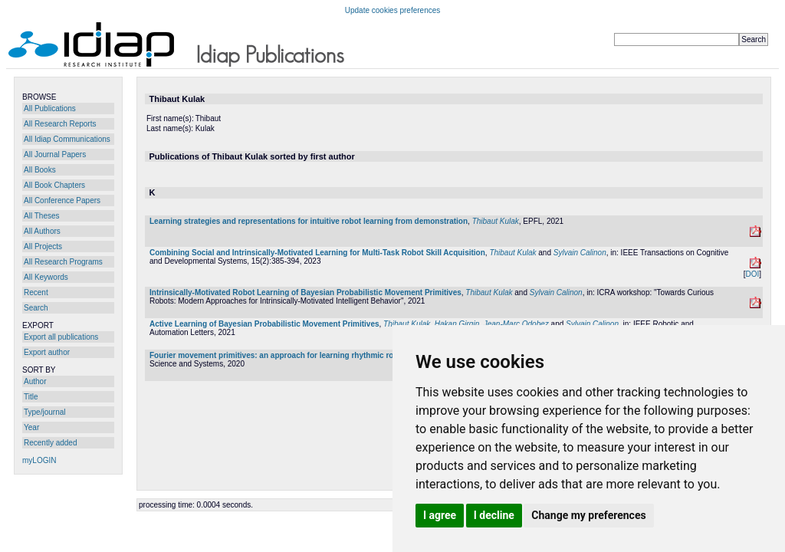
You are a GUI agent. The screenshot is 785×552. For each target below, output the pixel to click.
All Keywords (46, 277)
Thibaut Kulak (495, 221)
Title (31, 397)
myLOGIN (39, 460)
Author (35, 381)
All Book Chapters (54, 185)
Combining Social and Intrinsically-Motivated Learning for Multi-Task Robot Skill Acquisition (317, 252)
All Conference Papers (62, 200)
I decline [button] (494, 515)
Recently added (50, 443)
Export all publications (61, 337)
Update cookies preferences (393, 10)
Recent (36, 292)
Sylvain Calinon (579, 252)
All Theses (42, 216)
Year (31, 427)
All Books (40, 170)
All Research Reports (60, 124)
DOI (752, 274)
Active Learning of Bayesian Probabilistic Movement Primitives (264, 324)
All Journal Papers (55, 154)
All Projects (43, 246)
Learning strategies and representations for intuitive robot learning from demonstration (308, 221)
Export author (47, 352)
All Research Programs (63, 262)
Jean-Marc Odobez (516, 324)
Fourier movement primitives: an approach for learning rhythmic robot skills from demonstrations (327, 355)
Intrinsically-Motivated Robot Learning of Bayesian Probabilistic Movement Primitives (305, 292)
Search (36, 308)
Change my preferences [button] (588, 515)
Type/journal (44, 412)
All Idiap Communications (67, 139)
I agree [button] (439, 515)
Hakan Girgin (457, 324)
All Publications (50, 108)
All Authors (42, 231)
